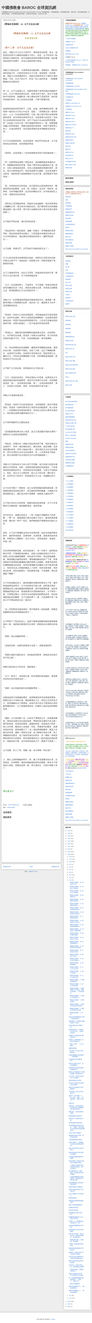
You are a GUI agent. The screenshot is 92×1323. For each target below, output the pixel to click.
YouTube (70, 432)
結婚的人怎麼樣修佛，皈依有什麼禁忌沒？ (76, 1040)
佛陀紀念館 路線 (70, 369)
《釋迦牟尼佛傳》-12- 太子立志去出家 (76, 967)
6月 (70, 872)
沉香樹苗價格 (82, 753)
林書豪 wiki (68, 777)
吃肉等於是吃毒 (73, 1210)
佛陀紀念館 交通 (70, 316)
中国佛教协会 (69, 97)
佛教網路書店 (69, 233)
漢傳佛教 (68, 203)
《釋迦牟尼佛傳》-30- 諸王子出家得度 (76, 891)
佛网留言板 (68, 167)
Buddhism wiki (69, 550)
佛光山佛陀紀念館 (70, 373)
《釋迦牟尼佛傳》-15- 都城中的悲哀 (76, 955)
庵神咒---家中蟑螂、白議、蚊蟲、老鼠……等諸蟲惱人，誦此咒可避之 (76, 1098)
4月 (70, 877)
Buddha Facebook (70, 438)
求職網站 (68, 51)
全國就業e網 (69, 45)
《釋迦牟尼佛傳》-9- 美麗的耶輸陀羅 (76, 980)
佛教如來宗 (68, 209)
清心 (66, 353)
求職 (66, 57)
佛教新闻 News (69, 134)
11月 (70, 859)
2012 (69, 846)
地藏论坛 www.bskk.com (72, 103)
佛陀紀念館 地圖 (70, 361)
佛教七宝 (68, 149)
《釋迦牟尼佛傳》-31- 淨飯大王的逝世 (76, 887)
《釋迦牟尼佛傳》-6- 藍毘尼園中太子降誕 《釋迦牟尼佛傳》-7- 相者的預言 (76, 991)
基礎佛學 (68, 279)
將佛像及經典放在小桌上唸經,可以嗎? (76, 1217)
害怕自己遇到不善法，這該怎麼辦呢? (76, 1064)
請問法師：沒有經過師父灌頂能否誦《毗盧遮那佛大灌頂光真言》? (76, 1107)
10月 (70, 862)
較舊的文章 (55, 866)
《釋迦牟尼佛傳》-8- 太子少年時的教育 (76, 984)
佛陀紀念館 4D (69, 348)
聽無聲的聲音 (73, 1198)
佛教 (66, 200)
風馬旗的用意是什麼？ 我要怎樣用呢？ (76, 1136)
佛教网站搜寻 (69, 140)
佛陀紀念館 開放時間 (71, 365)
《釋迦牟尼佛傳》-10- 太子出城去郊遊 (76, 976)
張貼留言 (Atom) (33, 871)
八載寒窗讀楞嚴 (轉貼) (75, 1139)
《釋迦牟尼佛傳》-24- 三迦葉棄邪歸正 (76, 917)
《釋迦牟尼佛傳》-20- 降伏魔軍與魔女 (76, 934)
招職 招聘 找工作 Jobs (72, 54)
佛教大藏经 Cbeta (70, 164)
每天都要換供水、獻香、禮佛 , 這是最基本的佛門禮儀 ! (76, 1172)
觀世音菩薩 (68, 285)
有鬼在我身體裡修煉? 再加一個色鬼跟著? (77, 1017)
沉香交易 (81, 751)
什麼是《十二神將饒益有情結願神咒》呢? (76, 1222)
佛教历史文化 (69, 152)
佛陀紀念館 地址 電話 (71, 381)
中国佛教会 (68, 100)
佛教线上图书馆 (70, 143)
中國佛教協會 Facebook (72, 86)
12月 (70, 856)
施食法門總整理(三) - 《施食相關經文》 (76, 1287)
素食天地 (68, 236)
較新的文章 (7, 866)
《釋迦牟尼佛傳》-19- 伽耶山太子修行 (76, 938)
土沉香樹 (77, 754)
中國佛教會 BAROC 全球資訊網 (29, 7)
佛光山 (67, 377)
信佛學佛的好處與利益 (75, 1123)
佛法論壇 (68, 218)
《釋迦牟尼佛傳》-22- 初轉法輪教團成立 (76, 925)
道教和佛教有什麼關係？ (76, 1187)
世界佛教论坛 (69, 155)
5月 (70, 875)
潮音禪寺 (68, 766)
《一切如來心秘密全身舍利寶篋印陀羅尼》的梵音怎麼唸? (76, 1166)
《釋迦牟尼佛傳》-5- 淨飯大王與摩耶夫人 (76, 996)
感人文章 (68, 282)
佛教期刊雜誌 (69, 230)
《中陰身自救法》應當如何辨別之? (76, 1270)
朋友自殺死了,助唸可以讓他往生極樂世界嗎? (76, 1161)
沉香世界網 (71, 756)
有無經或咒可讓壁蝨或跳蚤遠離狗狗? (76, 1068)
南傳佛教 (68, 328)
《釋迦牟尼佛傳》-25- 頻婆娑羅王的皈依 (76, 912)
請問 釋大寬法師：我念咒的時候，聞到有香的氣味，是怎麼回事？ (76, 1235)
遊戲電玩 (68, 261)
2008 (69, 1301)
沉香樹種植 (73, 753)
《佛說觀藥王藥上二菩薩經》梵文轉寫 (76, 1240)
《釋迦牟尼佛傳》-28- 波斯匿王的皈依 (76, 900)
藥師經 (67, 27)
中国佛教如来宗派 (70, 161)
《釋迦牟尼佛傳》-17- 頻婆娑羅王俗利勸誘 (76, 946)
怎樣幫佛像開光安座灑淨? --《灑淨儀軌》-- (76, 1055)
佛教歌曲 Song (69, 118)
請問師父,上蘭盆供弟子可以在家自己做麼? (76, 1253)
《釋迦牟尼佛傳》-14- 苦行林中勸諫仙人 (76, 959)
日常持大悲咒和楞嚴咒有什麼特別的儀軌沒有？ (76, 1257)
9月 (70, 864)
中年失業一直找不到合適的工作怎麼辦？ (76, 1077)
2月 (70, 1295)
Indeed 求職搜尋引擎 (71, 48)
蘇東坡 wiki (68, 291)
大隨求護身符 (69, 301)
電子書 (67, 267)
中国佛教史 (68, 109)
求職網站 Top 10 (70, 41)
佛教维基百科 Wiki (70, 137)
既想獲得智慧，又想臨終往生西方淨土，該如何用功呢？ (76, 1031)
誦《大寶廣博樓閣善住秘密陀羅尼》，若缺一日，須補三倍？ (76, 1279)
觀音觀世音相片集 (70, 344)
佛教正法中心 (69, 158)
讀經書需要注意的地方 (75, 1116)
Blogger (53, 1319)
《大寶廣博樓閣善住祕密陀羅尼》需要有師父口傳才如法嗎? (76, 1178)
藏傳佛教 (68, 332)
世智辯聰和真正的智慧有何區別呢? (76, 1183)
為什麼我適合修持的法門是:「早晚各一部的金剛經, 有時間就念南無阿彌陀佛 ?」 (76, 1128)
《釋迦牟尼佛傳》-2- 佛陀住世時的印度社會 (76, 1009)
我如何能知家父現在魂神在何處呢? (76, 1153)
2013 (69, 844)
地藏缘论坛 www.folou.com (73, 106)
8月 (70, 867)
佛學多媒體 (83, 27)
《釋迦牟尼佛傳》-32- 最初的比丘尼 (76, 883)
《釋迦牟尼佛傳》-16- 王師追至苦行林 (76, 951)
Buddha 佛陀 (82, 768)
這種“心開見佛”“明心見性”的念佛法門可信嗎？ (76, 1274)
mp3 (70, 423)
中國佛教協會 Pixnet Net (72, 94)
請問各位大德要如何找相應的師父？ (76, 1036)
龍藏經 (67, 304)
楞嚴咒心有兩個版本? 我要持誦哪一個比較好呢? (77, 1072)
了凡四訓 (86, 25)
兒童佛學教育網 (70, 224)
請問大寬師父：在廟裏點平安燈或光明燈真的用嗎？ (76, 1144)
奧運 (66, 264)
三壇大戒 (68, 774)
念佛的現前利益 (73, 1207)
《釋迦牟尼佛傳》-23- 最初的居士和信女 (76, 921)
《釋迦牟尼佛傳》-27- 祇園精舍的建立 (76, 904)
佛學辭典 (68, 320)
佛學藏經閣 (68, 221)
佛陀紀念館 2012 (70, 357)
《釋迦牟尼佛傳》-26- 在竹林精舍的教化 (76, 908)
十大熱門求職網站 (70, 38)
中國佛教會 (68, 206)
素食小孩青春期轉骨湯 (75, 1205)
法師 (66, 270)
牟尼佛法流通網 (70, 459)
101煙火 (67, 294)
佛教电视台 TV (69, 127)
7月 (70, 869)
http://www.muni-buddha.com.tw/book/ (76, 249)
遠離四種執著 (73, 1048)
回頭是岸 (71, 1103)
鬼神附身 (68, 297)
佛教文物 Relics (70, 121)
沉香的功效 (74, 751)
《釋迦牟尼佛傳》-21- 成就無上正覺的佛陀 (76, 929)
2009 (69, 854)
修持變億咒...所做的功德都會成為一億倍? (77, 1022)
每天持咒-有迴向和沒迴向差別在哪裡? (76, 1083)
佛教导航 (68, 131)
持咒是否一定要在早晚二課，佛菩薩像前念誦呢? (76, 1265)
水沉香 (68, 751)
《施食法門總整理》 (75, 1283)
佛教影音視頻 (69, 215)
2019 (69, 833)
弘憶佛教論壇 (69, 273)
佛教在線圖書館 (74, 27)
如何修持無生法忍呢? (75, 1080)
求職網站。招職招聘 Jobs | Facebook (76, 65)
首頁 (31, 866)
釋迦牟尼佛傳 (11, 807)
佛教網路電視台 (70, 212)
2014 (69, 841)
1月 (70, 1298)
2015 (69, 838)
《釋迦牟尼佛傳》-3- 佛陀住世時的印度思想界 (76, 1005)
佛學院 (67, 227)
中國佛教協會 (69, 83)
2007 (69, 1304)
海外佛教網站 (69, 240)
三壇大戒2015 (69, 771)
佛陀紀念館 (68, 288)
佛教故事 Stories (70, 115)
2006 (69, 1306)
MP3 (69, 502)
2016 (69, 836)
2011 (69, 849)
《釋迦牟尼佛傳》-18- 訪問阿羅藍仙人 (76, 942)
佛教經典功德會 (70, 463)
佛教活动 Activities (70, 124)
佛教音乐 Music (70, 112)
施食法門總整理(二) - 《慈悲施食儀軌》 (76, 1291)
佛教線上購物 (69, 246)
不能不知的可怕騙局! (75, 1133)
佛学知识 (68, 146)
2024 (69, 830)
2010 (69, 851)
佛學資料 (68, 197)
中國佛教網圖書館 (79, 28)
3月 (70, 880)
